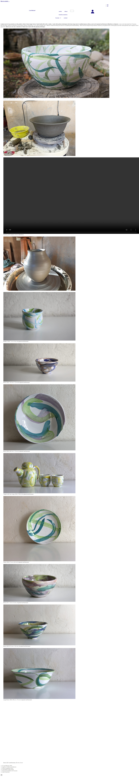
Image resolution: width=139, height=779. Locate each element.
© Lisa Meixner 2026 (7, 765)
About (66, 11)
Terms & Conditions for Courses (9, 770)
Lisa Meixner (32, 10)
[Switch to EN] (107, 5)
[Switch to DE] (107, 6)
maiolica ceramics (63, 14)
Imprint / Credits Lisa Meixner (9, 767)
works (60, 11)
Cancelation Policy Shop (8, 769)
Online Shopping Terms (7, 768)
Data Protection (6, 772)
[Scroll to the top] (1, 775)
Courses (58, 18)
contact (65, 18)
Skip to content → (5, 1)
